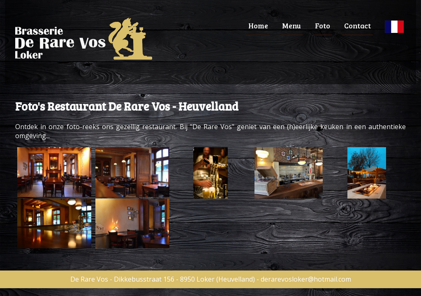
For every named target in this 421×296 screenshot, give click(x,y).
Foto (322, 25)
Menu (291, 25)
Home (258, 25)
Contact (357, 25)
